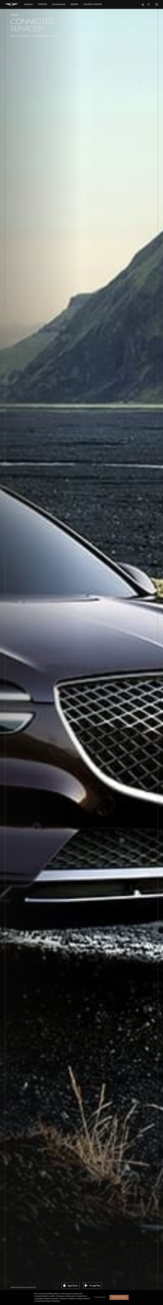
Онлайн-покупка (92, 4)
